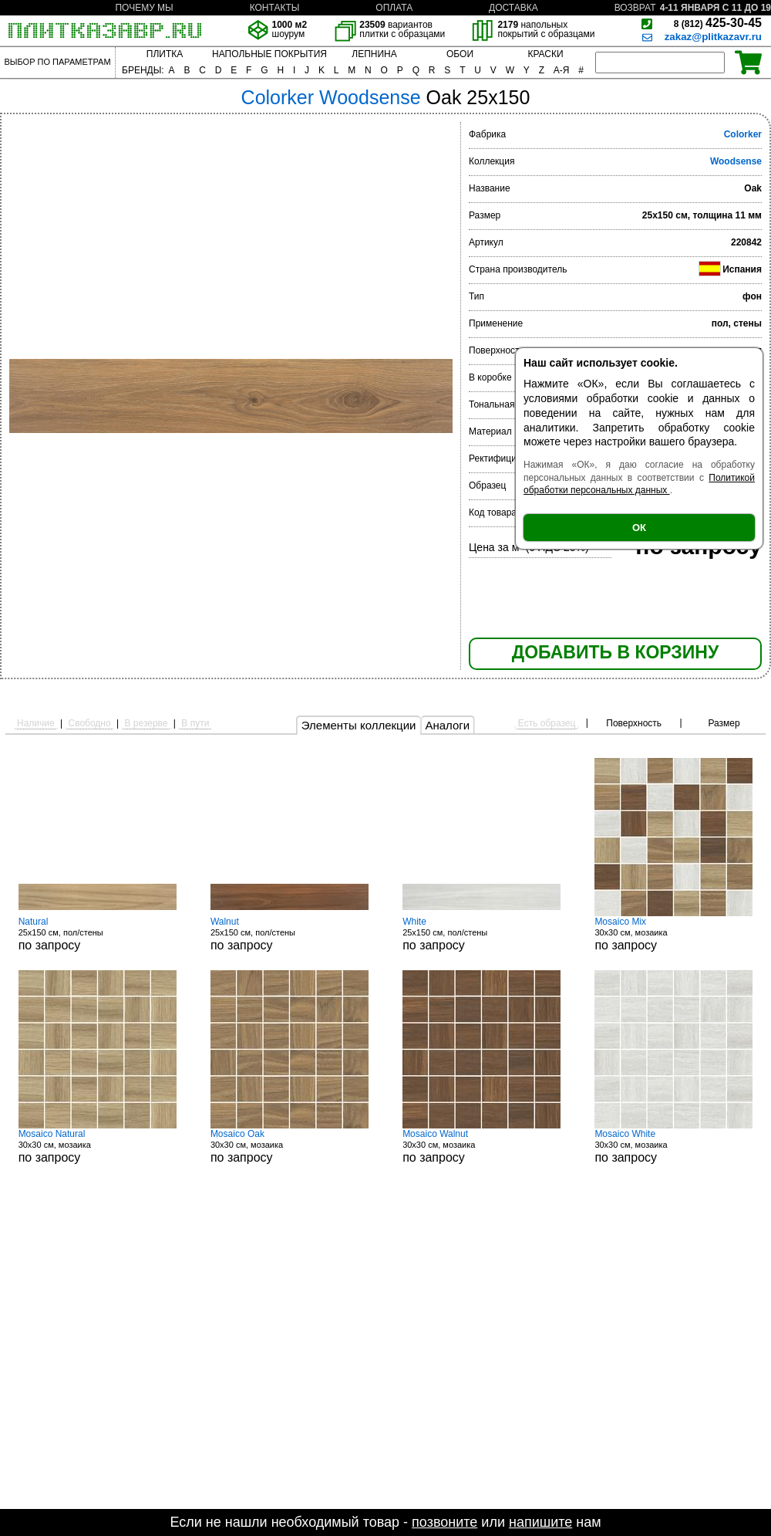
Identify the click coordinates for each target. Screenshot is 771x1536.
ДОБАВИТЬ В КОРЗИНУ (615, 652)
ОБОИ (459, 54)
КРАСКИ (545, 54)
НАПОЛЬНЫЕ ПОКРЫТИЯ (269, 54)
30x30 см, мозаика (673, 934)
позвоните (444, 1522)
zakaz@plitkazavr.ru (713, 36)
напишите (540, 1522)
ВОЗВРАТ (635, 7)
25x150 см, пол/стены (98, 934)
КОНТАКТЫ (275, 7)
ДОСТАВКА (513, 7)
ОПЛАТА (393, 7)
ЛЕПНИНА (374, 54)
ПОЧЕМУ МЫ (144, 7)
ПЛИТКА (164, 54)
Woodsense (736, 161)
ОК (639, 527)
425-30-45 (718, 22)
